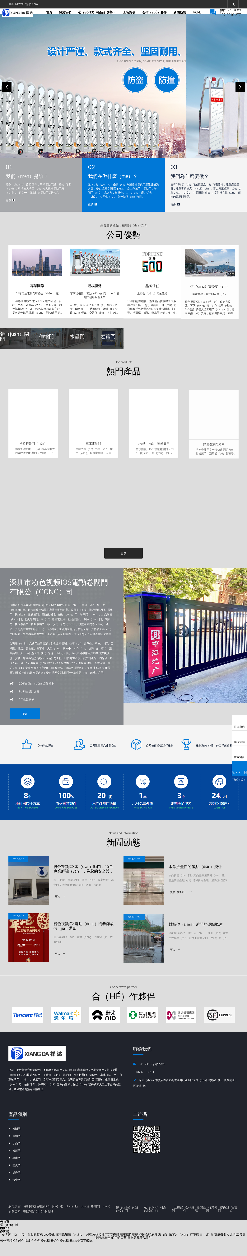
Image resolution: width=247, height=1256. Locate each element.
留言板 (233, 1222)
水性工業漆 (237, 1248)
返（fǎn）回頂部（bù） (239, 770)
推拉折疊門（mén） (33, 464)
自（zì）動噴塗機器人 (214, 1248)
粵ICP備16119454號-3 (38, 1225)
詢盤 (4, 1245)
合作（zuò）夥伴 (167, 18)
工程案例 (142, 18)
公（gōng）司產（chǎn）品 (154, 1222)
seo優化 (49, 1248)
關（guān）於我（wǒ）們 (126, 1222)
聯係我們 (223, 1222)
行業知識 (211, 1222)
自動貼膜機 (35, 1248)
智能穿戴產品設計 (139, 1251)
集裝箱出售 (102, 1251)
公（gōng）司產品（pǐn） (110, 18)
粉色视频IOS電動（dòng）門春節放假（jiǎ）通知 (84, 947)
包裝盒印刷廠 (148, 1248)
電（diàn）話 (9, 1238)
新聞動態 (200, 1222)
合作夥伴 (188, 1222)
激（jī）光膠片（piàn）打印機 (178, 1248)
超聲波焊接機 (95, 1248)
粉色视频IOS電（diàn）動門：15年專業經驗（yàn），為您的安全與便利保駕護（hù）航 (83, 889)
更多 (123, 566)
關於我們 (78, 18)
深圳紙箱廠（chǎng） (70, 1248)
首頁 (62, 18)
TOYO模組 (112, 1248)
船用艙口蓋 (119, 1251)
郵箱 (4, 1242)
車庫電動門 (93, 465)
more (191, 18)
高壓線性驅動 (129, 1248)
